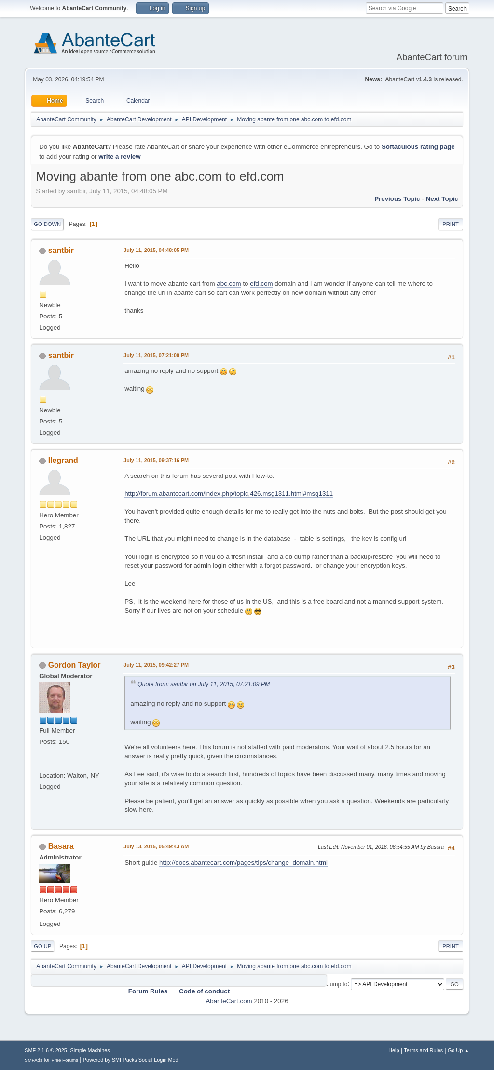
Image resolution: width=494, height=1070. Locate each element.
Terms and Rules (423, 1050)
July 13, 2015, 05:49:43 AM (156, 846)
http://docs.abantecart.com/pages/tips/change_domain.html (243, 862)
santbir (61, 250)
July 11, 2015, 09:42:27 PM (156, 665)
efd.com (261, 283)
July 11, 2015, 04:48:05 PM (156, 250)
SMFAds (33, 1060)
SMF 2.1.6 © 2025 (46, 1050)
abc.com (229, 283)
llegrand (63, 460)
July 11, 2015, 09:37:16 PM (156, 460)
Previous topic (397, 198)
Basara (61, 846)
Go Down (47, 224)
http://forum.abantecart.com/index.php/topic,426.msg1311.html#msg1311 (228, 493)
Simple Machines (90, 1050)
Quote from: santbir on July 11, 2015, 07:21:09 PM (203, 684)
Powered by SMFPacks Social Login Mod (130, 1060)
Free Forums (64, 1060)
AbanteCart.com (229, 1000)
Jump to (337, 983)
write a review (119, 156)
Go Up (42, 946)
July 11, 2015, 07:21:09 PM (156, 355)
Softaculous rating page (418, 146)
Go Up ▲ (458, 1050)
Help (393, 1050)
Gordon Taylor (74, 665)
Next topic (442, 198)
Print (450, 224)
